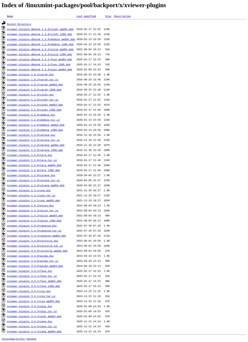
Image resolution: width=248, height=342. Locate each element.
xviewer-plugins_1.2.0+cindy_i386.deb (34, 109)
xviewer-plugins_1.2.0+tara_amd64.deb (34, 165)
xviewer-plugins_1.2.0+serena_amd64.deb (35, 145)
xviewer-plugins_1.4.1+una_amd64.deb (33, 200)
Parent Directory (19, 24)
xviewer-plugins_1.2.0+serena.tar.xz (33, 140)
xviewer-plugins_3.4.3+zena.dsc (29, 321)
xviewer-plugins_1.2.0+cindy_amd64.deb (35, 104)
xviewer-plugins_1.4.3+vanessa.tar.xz (34, 230)
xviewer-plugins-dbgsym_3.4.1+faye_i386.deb (39, 64)
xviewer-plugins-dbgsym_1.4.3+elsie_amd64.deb (40, 49)
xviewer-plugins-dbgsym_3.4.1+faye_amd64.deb (39, 59)
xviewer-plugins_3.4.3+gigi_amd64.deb (34, 316)
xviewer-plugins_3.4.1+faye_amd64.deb (34, 281)
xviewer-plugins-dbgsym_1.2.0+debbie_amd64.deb (41, 39)
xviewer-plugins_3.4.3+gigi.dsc (29, 306)
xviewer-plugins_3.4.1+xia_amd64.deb (33, 301)
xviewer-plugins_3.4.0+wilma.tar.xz (32, 261)
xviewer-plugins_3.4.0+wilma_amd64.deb (35, 266)
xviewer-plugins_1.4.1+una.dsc (29, 190)
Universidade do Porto (13, 338)
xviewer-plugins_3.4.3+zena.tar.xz (32, 326)
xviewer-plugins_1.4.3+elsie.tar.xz (32, 210)
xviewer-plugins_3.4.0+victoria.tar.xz (35, 245)
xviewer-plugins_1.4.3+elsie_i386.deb (34, 220)
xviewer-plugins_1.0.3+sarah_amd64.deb (35, 84)
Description (122, 16)
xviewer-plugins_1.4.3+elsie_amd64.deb (35, 215)
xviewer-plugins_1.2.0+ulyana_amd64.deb (35, 185)
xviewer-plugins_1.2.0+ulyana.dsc (31, 175)
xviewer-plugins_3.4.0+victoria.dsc (32, 240)
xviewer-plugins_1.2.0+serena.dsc (31, 135)
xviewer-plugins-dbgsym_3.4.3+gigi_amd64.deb (39, 69)
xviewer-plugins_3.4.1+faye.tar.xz (32, 276)
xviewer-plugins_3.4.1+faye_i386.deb (33, 286)
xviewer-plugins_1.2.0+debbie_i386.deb (35, 130)
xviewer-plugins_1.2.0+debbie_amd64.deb (35, 125)
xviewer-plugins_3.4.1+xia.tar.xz (31, 296)
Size (108, 16)
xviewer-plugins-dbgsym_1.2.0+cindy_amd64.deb (40, 29)
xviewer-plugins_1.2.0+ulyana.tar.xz (33, 180)
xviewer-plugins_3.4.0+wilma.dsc (30, 256)
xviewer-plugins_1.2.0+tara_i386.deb (33, 170)
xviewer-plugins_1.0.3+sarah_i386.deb (34, 89)
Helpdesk (31, 338)
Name (10, 16)
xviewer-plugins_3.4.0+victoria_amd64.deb (37, 250)
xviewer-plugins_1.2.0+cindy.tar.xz (32, 99)
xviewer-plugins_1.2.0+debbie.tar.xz (33, 119)
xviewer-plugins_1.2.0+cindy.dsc (30, 94)
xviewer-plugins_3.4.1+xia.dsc (29, 291)
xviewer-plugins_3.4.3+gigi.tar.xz (32, 311)
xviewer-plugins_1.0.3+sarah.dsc (30, 74)
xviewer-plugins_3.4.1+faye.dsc (29, 271)
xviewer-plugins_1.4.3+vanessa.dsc (32, 225)
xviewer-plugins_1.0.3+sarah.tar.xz (32, 79)
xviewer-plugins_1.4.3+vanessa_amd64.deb (36, 235)
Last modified (86, 16)
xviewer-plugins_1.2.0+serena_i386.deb (35, 150)
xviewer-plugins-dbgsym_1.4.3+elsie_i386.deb (39, 54)
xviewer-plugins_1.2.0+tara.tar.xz (32, 160)
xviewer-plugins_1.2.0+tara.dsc (29, 155)
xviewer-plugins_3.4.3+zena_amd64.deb (34, 331)
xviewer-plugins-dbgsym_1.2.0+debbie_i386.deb (40, 44)
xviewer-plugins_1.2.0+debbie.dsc (31, 114)
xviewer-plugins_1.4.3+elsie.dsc (30, 205)
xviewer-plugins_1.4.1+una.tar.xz (31, 195)
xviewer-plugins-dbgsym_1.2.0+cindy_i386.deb (39, 34)
